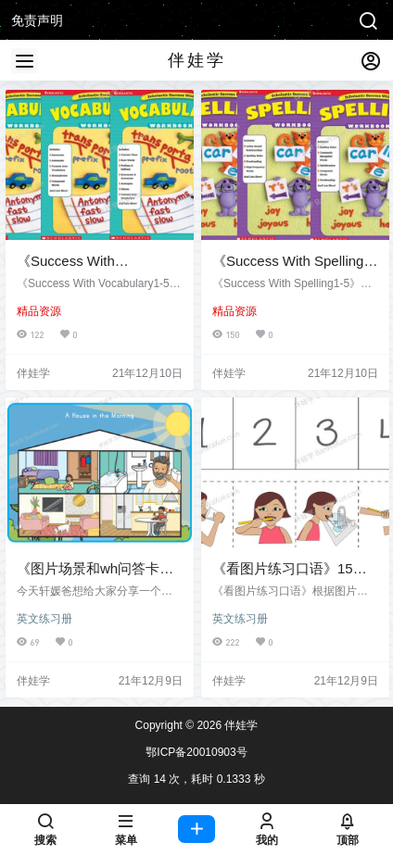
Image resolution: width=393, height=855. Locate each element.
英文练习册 (44, 618)
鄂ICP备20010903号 (196, 752)
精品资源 (39, 311)
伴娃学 (240, 725)
